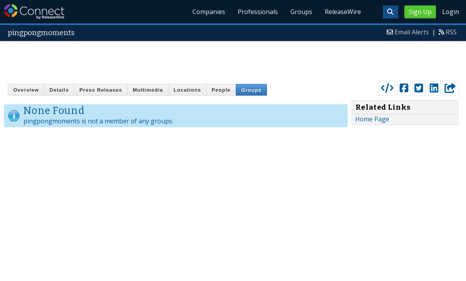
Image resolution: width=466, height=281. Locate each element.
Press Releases (100, 90)
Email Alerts (412, 32)
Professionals (258, 11)
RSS (451, 32)
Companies (208, 11)
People (221, 90)
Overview (26, 90)
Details (59, 90)
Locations (187, 90)
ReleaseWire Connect (34, 11)
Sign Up (420, 11)
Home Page (372, 119)
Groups (301, 11)
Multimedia (148, 90)
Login (450, 11)
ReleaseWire (343, 11)
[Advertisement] (233, 59)
